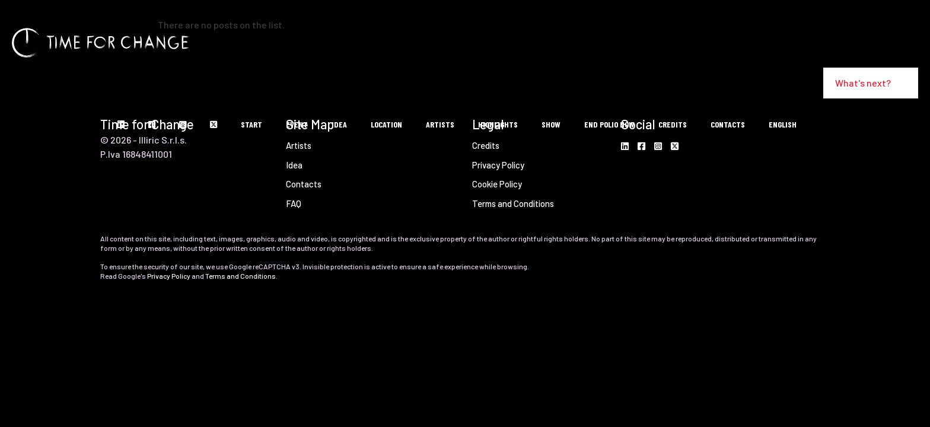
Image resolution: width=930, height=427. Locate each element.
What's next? (870, 82)
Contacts (303, 184)
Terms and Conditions (513, 203)
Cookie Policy (497, 184)
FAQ (293, 203)
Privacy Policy (168, 276)
